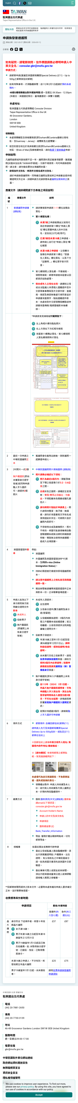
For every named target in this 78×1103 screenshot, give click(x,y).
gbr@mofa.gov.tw (14, 1049)
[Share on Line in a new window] (16, 49)
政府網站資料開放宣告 (15, 1062)
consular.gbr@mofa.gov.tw (36, 66)
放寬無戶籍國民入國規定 (57, 702)
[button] (7, 29)
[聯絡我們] (29, 3)
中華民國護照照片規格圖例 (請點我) (53, 469)
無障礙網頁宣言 (11, 1067)
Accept (39, 1094)
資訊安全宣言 (10, 1072)
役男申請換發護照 (49, 659)
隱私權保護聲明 (11, 1077)
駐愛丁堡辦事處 (57, 150)
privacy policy (27, 1086)
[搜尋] (14, 3)
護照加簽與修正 (59, 179)
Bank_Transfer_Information (49, 831)
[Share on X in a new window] (21, 49)
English (8, 3)
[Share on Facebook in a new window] (11, 49)
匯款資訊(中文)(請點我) (52, 799)
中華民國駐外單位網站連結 (18, 1057)
